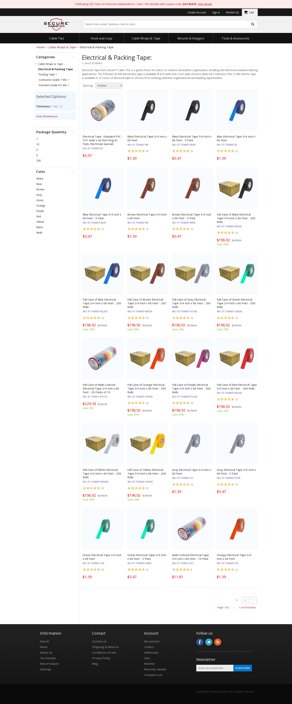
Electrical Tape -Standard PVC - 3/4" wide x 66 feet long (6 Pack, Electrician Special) (103, 140)
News (43, 647)
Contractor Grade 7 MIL (53, 80)
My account (151, 641)
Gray (39, 195)
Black (39, 227)
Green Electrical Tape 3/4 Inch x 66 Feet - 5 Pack (146, 557)
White (39, 178)
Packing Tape (47, 74)
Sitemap (45, 669)
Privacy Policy (101, 658)
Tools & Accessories (235, 38)
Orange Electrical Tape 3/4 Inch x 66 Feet (234, 557)
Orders (149, 647)
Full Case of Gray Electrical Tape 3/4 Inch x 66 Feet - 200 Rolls (191, 303)
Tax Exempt (48, 658)
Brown (40, 189)
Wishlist (149, 663)
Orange (40, 205)
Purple (40, 211)
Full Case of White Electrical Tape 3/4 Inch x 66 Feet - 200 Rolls (102, 473)
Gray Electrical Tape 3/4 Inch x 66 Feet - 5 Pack (236, 471)
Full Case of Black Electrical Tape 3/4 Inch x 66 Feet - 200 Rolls (236, 218)
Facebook (199, 642)
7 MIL (54, 106)
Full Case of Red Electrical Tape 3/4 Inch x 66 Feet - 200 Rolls (237, 386)
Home (40, 47)
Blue (39, 184)
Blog (95, 663)
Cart (147, 658)
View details (205, 4)
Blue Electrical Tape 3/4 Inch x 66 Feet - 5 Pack (102, 216)
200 (38, 160)
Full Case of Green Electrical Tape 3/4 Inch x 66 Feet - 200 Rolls (236, 303)
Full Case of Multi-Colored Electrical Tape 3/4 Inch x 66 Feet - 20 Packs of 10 (101, 388)
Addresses (151, 652)
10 (37, 144)
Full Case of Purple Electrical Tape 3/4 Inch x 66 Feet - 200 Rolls (191, 388)
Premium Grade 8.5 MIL (53, 85)
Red (38, 216)
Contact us (99, 641)
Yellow (40, 222)
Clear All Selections (47, 116)
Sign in (216, 12)
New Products (49, 663)
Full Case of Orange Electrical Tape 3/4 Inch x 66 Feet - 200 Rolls (146, 388)
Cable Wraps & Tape (146, 38)
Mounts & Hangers (190, 38)
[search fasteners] (252, 24)
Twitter (208, 642)
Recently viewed (155, 669)
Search (44, 641)
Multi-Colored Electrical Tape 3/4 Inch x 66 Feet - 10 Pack (190, 557)
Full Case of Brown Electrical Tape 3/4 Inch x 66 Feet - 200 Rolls (146, 303)
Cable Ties (56, 38)
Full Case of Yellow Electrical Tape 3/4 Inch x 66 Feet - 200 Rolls (146, 473)
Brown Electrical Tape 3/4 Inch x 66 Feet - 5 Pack (191, 216)
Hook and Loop (101, 38)
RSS (217, 642)
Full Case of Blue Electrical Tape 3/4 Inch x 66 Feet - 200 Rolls (102, 303)
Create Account (197, 12)
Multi (39, 232)
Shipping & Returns (105, 647)
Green (40, 200)
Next (253, 600)
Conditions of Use (104, 652)
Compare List (153, 675)
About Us (46, 652)
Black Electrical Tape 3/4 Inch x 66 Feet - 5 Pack (192, 138)
